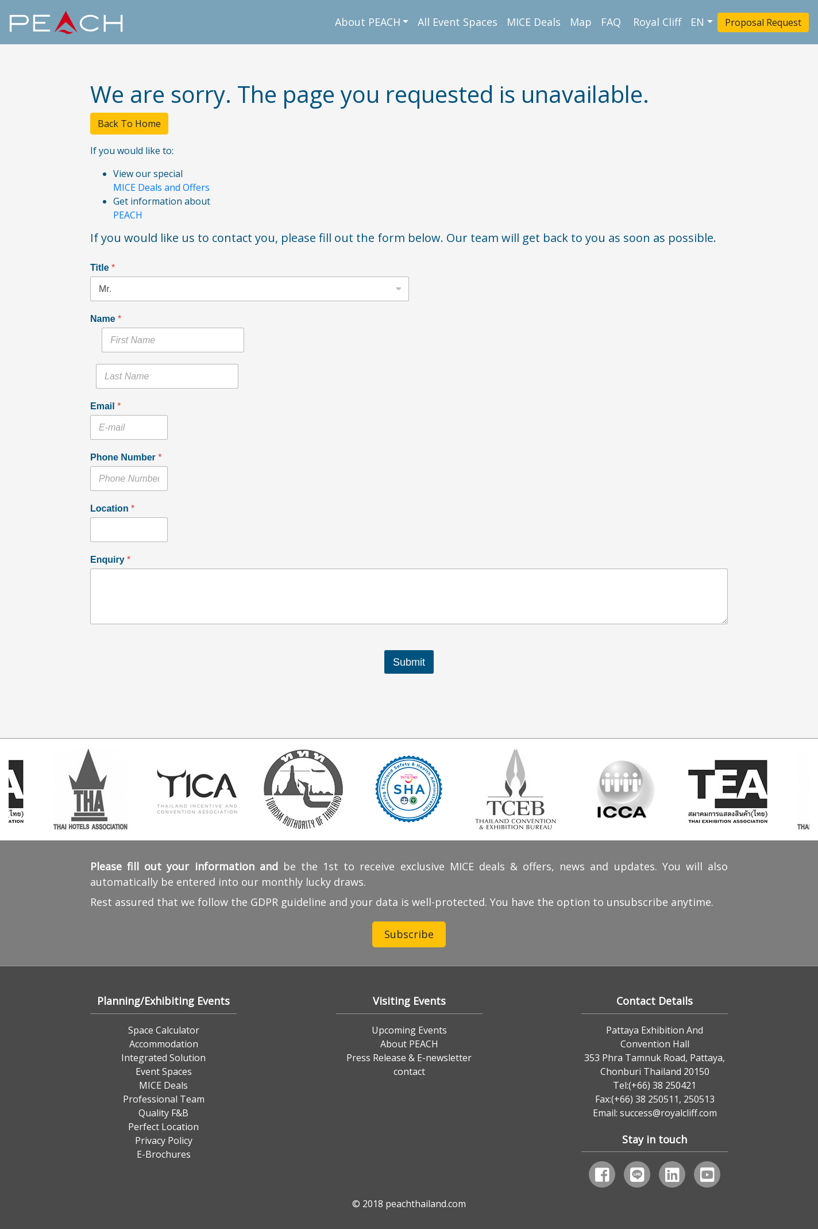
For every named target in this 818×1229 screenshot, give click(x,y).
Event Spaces (164, 1071)
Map (581, 22)
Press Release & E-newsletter (409, 1057)
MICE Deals (534, 22)
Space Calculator (163, 1030)
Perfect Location (163, 1126)
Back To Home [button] (129, 123)
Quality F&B (163, 1113)
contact (409, 1071)
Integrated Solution (163, 1057)
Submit (409, 662)
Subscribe (409, 934)
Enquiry (110, 559)
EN (697, 22)
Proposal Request (763, 22)
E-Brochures (164, 1154)
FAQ (612, 22)
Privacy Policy (163, 1140)
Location (112, 508)
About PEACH (367, 22)
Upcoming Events (409, 1030)
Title (102, 267)
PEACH (127, 215)
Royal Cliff (657, 22)
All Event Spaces (457, 22)
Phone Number (125, 457)
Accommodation (163, 1044)
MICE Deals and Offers (161, 187)
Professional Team (163, 1099)
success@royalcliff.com (668, 1113)
